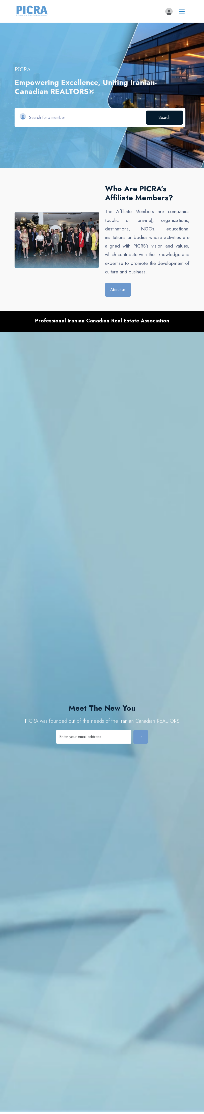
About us (118, 290)
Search (164, 117)
